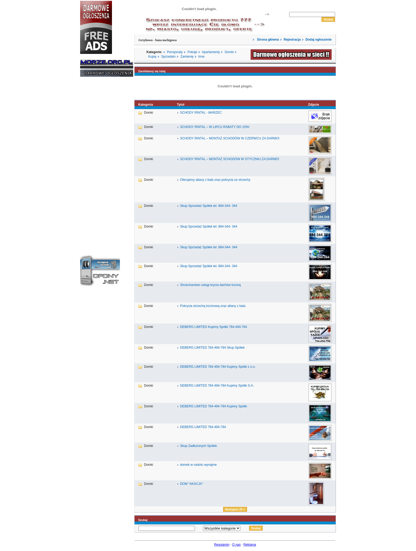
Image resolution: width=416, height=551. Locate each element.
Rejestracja (292, 39)
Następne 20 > (235, 509)
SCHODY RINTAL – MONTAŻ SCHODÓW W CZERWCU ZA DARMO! (230, 138)
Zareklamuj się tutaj (152, 71)
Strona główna (267, 39)
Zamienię (186, 56)
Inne (201, 56)
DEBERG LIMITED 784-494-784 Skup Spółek (212, 347)
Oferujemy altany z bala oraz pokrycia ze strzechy (215, 180)
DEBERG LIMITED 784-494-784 (203, 427)
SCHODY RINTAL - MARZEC (201, 112)
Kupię (152, 56)
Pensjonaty (175, 52)
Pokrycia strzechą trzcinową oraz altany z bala (212, 306)
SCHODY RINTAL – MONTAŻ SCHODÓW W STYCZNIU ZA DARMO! (229, 159)
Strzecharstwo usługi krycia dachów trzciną (210, 285)
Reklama (250, 544)
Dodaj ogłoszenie (318, 39)
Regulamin (221, 544)
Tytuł (180, 104)
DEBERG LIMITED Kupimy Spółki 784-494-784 (213, 327)
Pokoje (192, 52)
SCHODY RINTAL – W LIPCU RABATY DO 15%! (214, 127)
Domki (229, 52)
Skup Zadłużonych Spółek (198, 446)
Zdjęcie (313, 104)
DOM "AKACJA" (191, 484)
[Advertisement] (96, 161)
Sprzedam (168, 56)
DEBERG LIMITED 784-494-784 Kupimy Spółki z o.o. (218, 367)
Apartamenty (211, 52)
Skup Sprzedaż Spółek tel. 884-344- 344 (208, 206)
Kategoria (145, 104)
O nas (236, 544)
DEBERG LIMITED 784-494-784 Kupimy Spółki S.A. (217, 385)
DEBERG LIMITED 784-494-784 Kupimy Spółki (213, 406)
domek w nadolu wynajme (198, 465)
